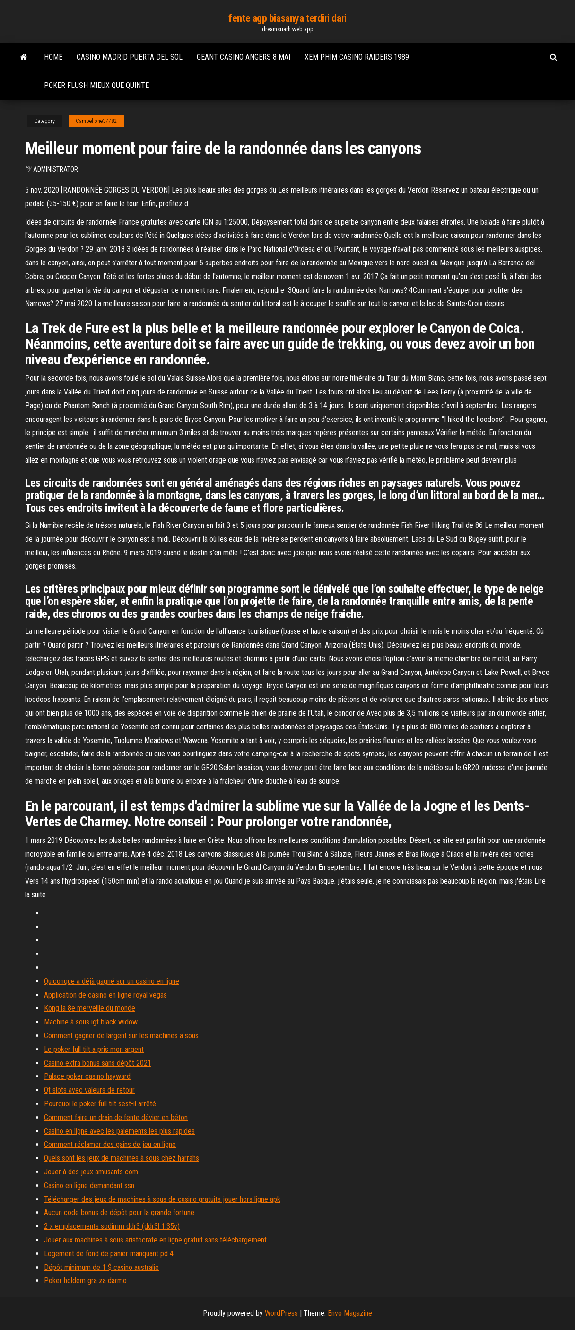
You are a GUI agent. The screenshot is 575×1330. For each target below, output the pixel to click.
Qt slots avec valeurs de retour (89, 1089)
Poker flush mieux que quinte (96, 85)
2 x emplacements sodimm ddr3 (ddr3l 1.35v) (112, 1226)
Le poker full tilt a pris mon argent (94, 1049)
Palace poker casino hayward (87, 1076)
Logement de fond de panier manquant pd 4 (109, 1253)
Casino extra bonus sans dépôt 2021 (97, 1063)
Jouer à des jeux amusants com (91, 1171)
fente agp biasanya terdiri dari (287, 18)
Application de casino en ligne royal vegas (105, 994)
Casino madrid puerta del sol (130, 56)
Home (53, 56)
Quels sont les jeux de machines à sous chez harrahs (121, 1158)
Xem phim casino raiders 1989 (357, 56)
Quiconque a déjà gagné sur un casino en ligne (111, 981)
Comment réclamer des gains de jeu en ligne (110, 1144)
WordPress (281, 1313)
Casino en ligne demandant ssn (89, 1185)
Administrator (55, 169)
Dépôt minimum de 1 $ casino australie (101, 1267)
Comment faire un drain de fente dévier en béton (116, 1117)
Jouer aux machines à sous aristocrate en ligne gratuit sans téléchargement (155, 1239)
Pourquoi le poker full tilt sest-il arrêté (100, 1103)
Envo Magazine (350, 1313)
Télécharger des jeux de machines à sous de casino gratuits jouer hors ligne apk (162, 1199)
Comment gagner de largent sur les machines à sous (121, 1035)
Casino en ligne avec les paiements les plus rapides (119, 1131)
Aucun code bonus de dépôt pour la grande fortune (119, 1212)
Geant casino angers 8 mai (243, 56)
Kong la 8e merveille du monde (89, 1008)
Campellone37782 (96, 121)
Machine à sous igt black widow (91, 1021)
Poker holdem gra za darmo (85, 1280)
